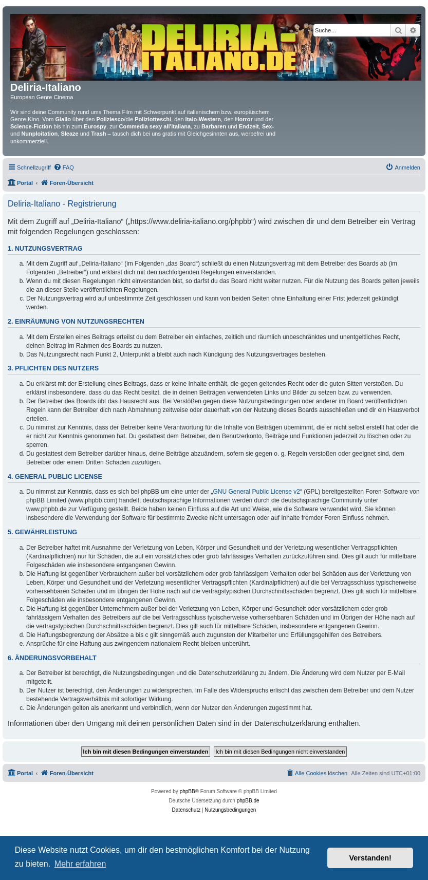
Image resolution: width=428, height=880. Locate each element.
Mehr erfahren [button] (80, 863)
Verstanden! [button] (370, 858)
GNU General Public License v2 (256, 491)
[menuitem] (63, 167)
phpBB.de (248, 800)
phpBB (187, 791)
